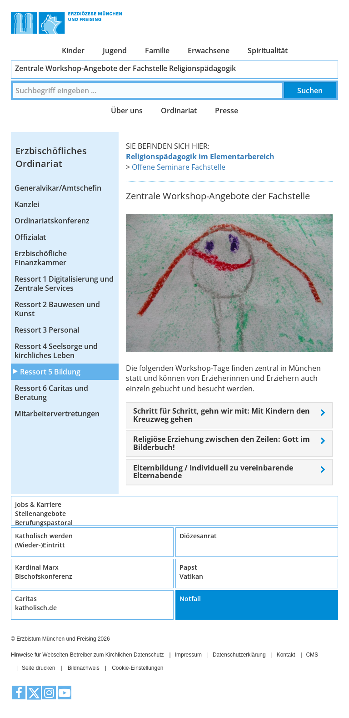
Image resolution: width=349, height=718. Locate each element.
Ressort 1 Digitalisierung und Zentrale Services (64, 283)
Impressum (188, 655)
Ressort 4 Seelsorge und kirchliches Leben (56, 350)
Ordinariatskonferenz (52, 221)
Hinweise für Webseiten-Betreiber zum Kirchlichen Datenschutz (87, 655)
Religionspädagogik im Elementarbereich (200, 157)
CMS (312, 655)
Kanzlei (27, 204)
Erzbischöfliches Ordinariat (51, 157)
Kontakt (286, 655)
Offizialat (30, 237)
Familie (157, 50)
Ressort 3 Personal (47, 330)
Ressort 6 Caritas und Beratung (51, 392)
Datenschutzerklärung (239, 655)
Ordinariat (179, 111)
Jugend (115, 50)
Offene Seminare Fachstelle (178, 167)
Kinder (73, 50)
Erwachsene (208, 50)
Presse (226, 111)
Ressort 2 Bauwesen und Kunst (57, 309)
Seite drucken (38, 668)
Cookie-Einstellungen (137, 668)
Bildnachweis (84, 668)
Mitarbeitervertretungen (57, 414)
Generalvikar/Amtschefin (58, 188)
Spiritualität (268, 50)
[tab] (229, 415)
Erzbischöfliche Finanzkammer (41, 258)
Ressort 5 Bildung (50, 372)
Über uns (127, 111)
